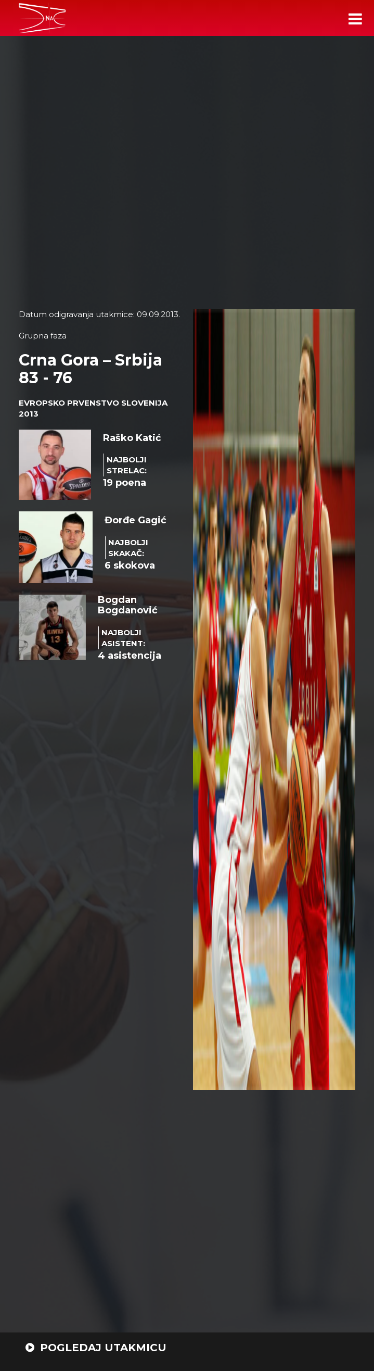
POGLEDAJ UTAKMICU (95, 1347)
